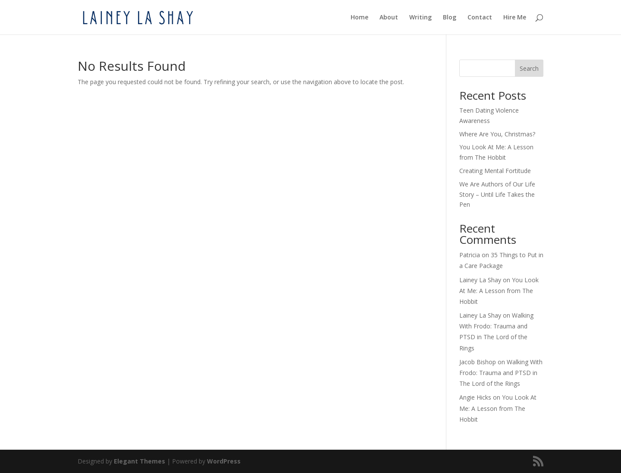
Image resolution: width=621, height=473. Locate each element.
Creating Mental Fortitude (495, 171)
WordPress (224, 461)
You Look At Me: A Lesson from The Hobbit (499, 291)
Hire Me (514, 17)
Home (359, 17)
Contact (479, 17)
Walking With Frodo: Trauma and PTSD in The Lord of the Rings (501, 373)
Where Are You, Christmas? (497, 134)
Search (529, 68)
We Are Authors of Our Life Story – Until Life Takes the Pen (497, 194)
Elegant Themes (139, 461)
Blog (449, 17)
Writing (420, 17)
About (389, 17)
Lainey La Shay (480, 280)
